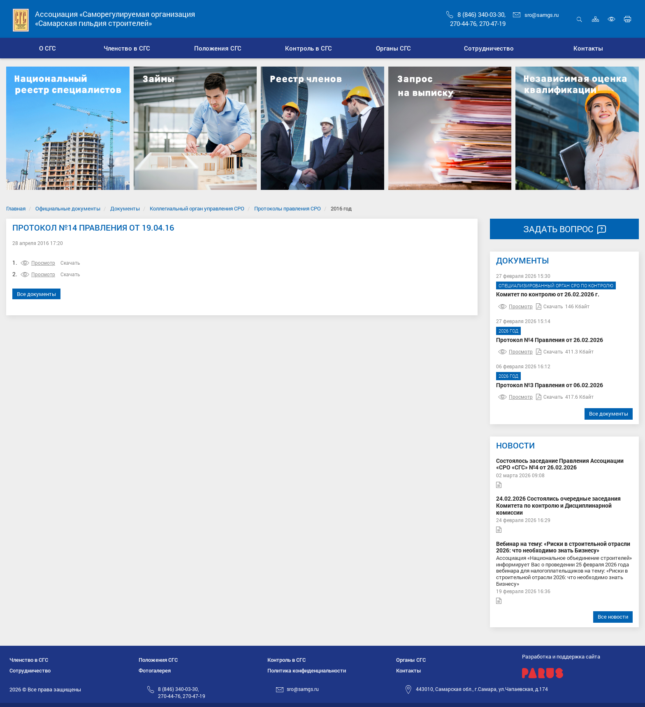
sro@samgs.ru (536, 14)
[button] (126, 48)
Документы (125, 208)
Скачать (70, 262)
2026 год (508, 331)
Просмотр (38, 262)
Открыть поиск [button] (579, 19)
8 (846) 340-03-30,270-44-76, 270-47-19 (181, 692)
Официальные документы (67, 208)
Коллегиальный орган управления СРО (197, 208)
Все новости (613, 616)
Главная (16, 208)
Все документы (36, 294)
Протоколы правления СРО (287, 208)
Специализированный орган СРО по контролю (556, 285)
